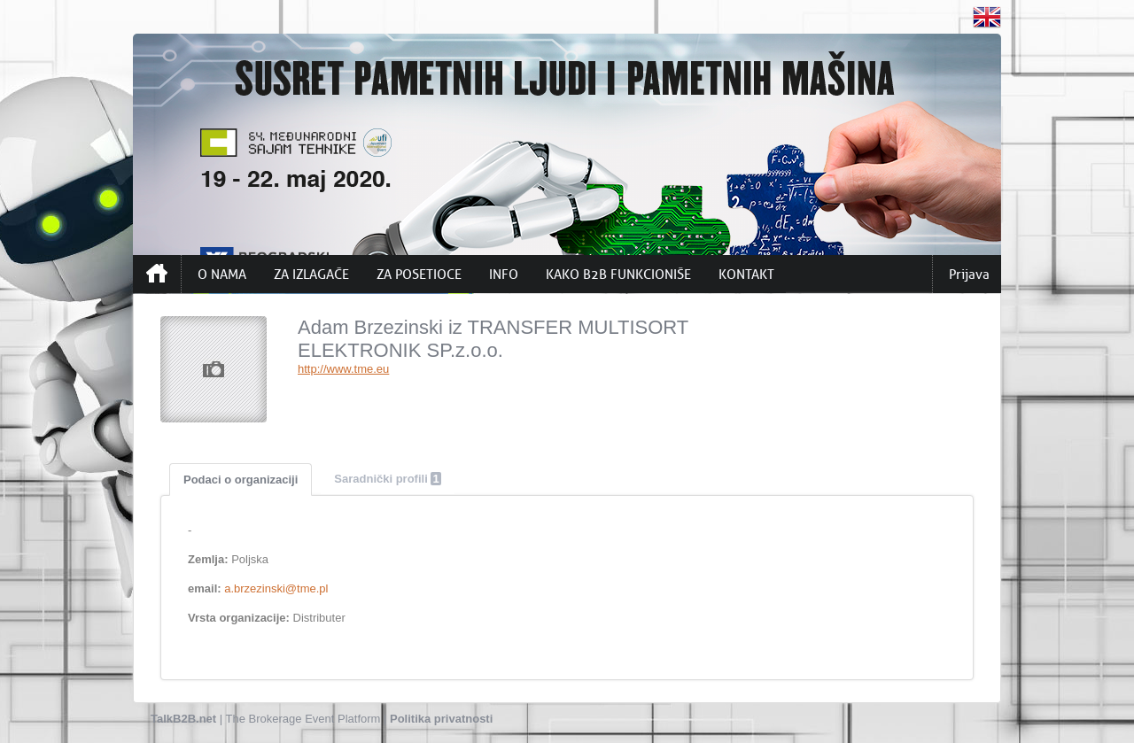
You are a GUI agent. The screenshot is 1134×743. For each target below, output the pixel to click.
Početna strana (156, 273)
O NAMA (222, 274)
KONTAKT (746, 274)
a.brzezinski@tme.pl (276, 588)
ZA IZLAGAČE (311, 274)
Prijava (969, 274)
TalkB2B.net (183, 718)
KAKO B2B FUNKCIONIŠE (618, 274)
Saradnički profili (387, 478)
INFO (503, 274)
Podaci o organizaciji (240, 479)
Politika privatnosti (441, 718)
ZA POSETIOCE (419, 274)
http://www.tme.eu (343, 368)
